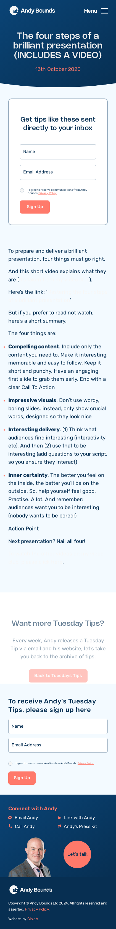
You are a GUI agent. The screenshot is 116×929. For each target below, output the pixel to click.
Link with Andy (76, 817)
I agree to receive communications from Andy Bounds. (57, 192)
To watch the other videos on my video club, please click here (56, 559)
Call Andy (21, 826)
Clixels (32, 919)
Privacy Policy (47, 193)
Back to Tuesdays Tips (58, 682)
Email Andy (23, 817)
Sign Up (35, 207)
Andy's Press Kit (77, 826)
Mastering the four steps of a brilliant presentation (57, 297)
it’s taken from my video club (54, 280)
